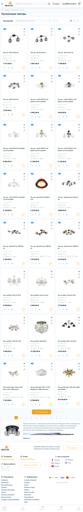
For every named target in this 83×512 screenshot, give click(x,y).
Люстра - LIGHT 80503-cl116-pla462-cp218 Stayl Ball (67, 100)
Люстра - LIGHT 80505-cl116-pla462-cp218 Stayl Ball (67, 149)
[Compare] (24, 34)
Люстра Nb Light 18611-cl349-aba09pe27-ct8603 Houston (40, 388)
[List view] (74, 21)
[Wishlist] (24, 31)
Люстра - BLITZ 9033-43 (65, 52)
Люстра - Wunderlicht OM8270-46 (68, 247)
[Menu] (2, 3)
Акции (26, 502)
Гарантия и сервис (29, 487)
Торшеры (4, 487)
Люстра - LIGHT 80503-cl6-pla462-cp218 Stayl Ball (14, 149)
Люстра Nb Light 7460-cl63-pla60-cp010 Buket (69, 388)
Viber (68, 463)
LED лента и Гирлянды (7, 494)
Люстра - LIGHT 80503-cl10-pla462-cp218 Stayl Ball (39, 100)
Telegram (69, 460)
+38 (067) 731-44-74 (7, 459)
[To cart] (23, 67)
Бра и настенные (6, 497)
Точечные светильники (8, 489)
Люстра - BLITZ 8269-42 (11, 52)
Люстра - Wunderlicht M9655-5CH (40, 198)
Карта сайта (27, 494)
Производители (28, 497)
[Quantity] (8, 67)
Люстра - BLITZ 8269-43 (38, 52)
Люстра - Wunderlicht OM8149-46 (13, 247)
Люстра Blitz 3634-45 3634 (39, 295)
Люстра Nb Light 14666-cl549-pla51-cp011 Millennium (13, 388)
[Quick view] (24, 29)
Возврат (26, 489)
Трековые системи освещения (10, 499)
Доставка (27, 482)
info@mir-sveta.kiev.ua (27, 459)
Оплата (26, 484)
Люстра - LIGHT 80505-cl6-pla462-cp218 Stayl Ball (14, 198)
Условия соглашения (30, 480)
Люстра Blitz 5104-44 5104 (67, 295)
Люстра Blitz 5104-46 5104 (12, 341)
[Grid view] (71, 21)
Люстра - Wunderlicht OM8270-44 (40, 247)
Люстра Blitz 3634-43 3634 (12, 295)
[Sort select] (32, 21)
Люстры (7, 10)
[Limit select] (55, 21)
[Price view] (78, 21)
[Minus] (4, 67)
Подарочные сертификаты (32, 499)
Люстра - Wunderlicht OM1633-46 (68, 198)
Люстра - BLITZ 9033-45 (11, 99)
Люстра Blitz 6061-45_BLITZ (67, 341)
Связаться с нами (29, 492)
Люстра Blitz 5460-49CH (38, 341)
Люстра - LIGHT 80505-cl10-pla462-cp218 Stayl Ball (39, 149)
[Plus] (12, 67)
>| (66, 418)
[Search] (49, 4)
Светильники (5, 482)
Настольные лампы (6, 484)
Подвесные (4, 480)
